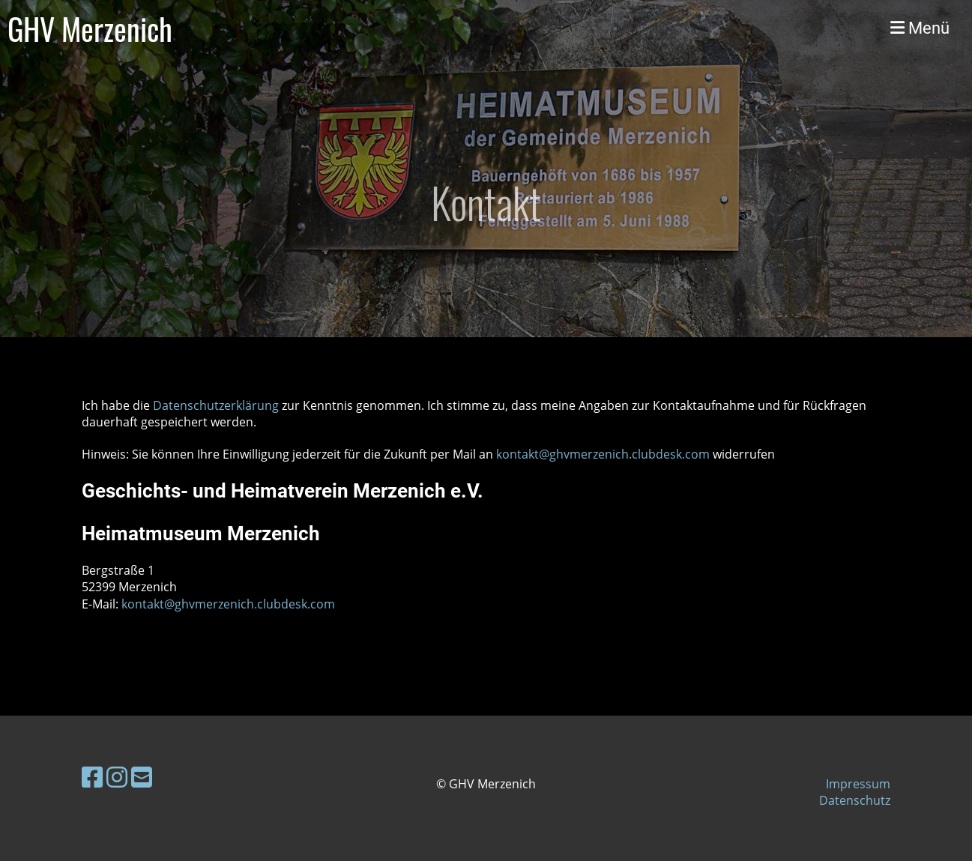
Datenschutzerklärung (217, 405)
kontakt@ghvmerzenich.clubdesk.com (603, 454)
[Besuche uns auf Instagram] (116, 777)
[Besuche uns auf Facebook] (92, 777)
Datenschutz (854, 800)
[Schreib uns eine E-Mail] (141, 777)
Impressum (858, 784)
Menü (920, 28)
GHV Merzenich (89, 28)
